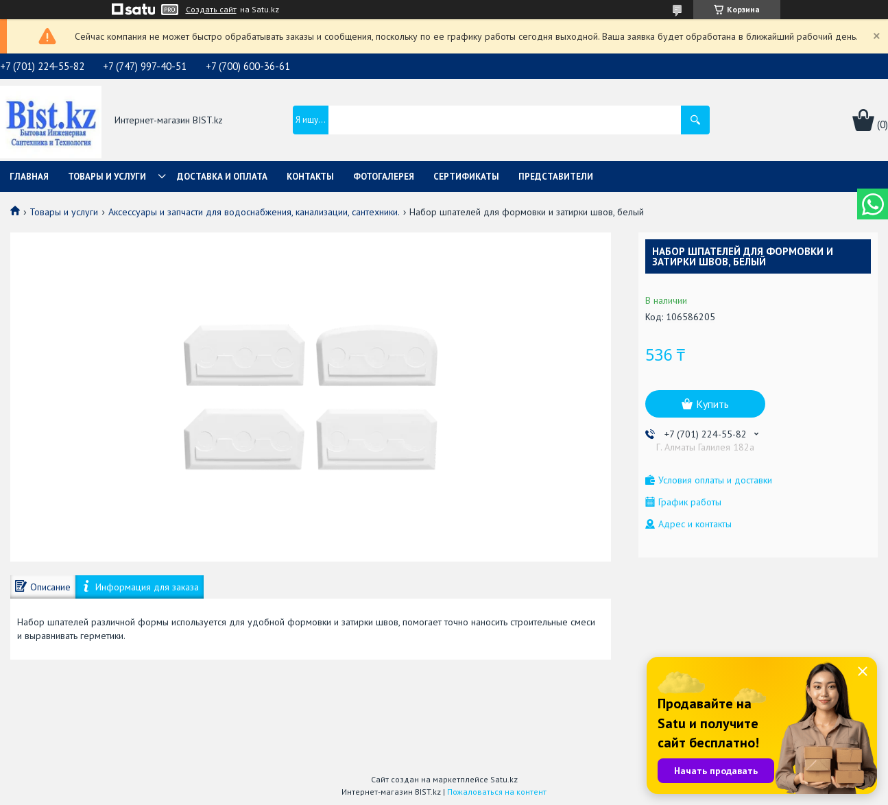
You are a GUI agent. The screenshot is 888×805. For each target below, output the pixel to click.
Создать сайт (211, 9)
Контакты (310, 176)
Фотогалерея (383, 176)
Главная (29, 176)
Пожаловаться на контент (497, 791)
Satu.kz (504, 779)
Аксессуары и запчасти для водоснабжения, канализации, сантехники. (254, 212)
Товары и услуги (107, 176)
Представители (555, 176)
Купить (712, 404)
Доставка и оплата (222, 176)
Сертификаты (466, 176)
